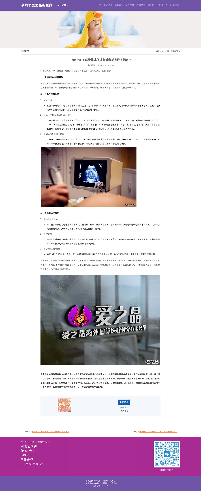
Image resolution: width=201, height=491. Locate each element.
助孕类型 (119, 5)
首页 (99, 5)
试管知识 (163, 5)
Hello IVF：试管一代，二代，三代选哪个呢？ (158, 432)
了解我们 (107, 5)
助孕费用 (141, 5)
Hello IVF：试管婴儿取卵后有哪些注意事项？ (50, 432)
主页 (167, 51)
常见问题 (130, 5)
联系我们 (152, 5)
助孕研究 (174, 5)
